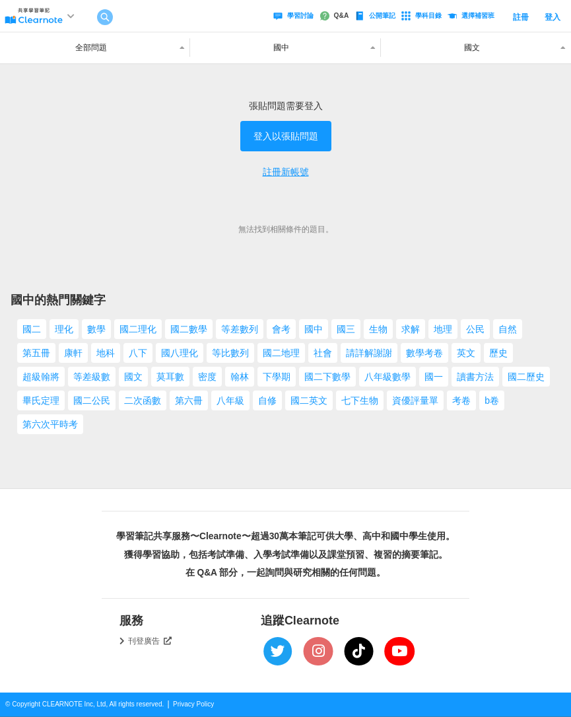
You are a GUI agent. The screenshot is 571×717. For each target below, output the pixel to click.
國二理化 (137, 329)
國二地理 (281, 353)
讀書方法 (475, 376)
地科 (105, 353)
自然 (507, 329)
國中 (313, 329)
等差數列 (239, 329)
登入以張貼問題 (285, 136)
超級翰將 (40, 376)
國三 (346, 329)
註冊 (521, 17)
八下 (138, 353)
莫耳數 (170, 376)
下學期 (276, 376)
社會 (323, 353)
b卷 (492, 400)
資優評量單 (415, 400)
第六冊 (189, 400)
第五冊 (36, 353)
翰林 (239, 376)
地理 (443, 329)
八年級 (230, 400)
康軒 (73, 353)
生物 (378, 329)
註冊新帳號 (286, 172)
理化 (64, 329)
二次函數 (142, 400)
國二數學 (188, 329)
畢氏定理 (40, 400)
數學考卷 (424, 353)
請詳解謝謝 (369, 353)
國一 (433, 376)
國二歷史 (526, 376)
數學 (96, 329)
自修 (267, 400)
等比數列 (230, 353)
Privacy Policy (193, 704)
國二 (31, 329)
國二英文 (308, 400)
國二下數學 (327, 376)
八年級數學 (387, 376)
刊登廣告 (150, 641)
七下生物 (359, 400)
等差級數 (91, 376)
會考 (281, 329)
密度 (207, 376)
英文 (466, 353)
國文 (133, 376)
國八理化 (179, 353)
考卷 (461, 400)
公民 (475, 329)
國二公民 (91, 400)
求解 (410, 329)
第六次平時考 (50, 424)
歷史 (498, 353)
